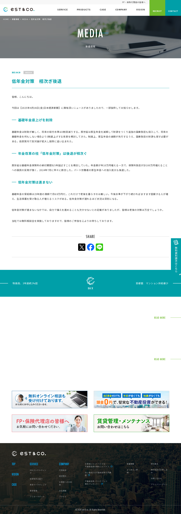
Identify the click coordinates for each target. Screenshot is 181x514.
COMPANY (64, 464)
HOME (6, 19)
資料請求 (154, 464)
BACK (90, 288)
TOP (14, 464)
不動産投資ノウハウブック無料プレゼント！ (96, 482)
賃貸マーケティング (38, 484)
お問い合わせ (156, 478)
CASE (14, 484)
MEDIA (25, 19)
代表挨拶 (63, 470)
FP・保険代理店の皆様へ (134, 2)
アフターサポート (37, 496)
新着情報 (15, 19)
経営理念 (63, 476)
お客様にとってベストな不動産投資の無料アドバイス (97, 465)
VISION (15, 474)
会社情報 (63, 490)
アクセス (62, 496)
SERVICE (34, 464)
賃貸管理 (33, 490)
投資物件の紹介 (36, 479)
